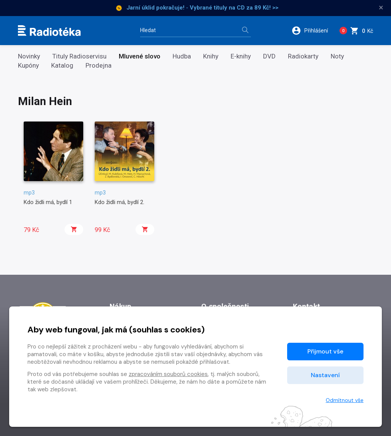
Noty (337, 56)
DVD (269, 56)
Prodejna (98, 65)
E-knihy (241, 56)
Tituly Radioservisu (79, 56)
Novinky (29, 56)
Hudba (182, 56)
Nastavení (325, 375)
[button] (312, 31)
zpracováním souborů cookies (168, 374)
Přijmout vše (325, 351)
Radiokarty (303, 56)
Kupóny (28, 65)
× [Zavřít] (381, 7)
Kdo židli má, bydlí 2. (119, 202)
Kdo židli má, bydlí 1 (48, 202)
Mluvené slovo (139, 56)
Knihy (210, 56)
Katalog (62, 65)
